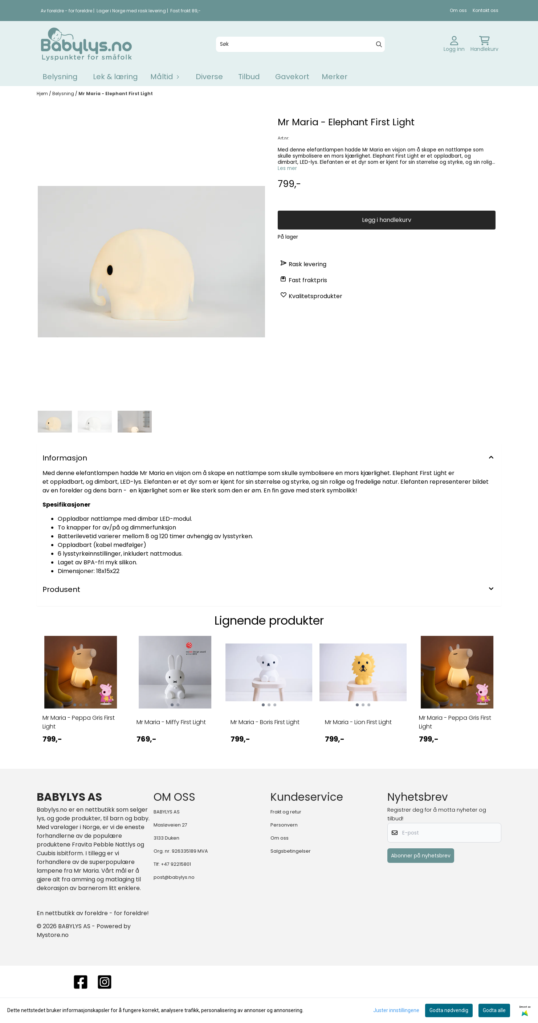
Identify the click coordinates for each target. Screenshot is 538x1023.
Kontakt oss (485, 10)
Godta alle (494, 1010)
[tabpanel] (81, 696)
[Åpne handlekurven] (484, 44)
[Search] (379, 44)
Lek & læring (115, 77)
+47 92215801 (176, 864)
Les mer (287, 168)
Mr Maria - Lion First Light (358, 722)
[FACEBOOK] (80, 981)
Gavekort (292, 77)
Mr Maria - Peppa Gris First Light (78, 722)
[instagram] (104, 981)
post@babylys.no (174, 877)
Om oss (458, 10)
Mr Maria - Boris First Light (265, 722)
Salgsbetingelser (290, 851)
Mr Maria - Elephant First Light (115, 93)
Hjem (43, 93)
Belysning (60, 77)
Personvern (284, 825)
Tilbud (249, 77)
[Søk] (300, 44)
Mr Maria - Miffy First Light (171, 722)
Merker (334, 77)
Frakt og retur (285, 812)
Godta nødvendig (448, 1010)
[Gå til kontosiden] (454, 44)
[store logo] (86, 44)
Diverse (209, 77)
